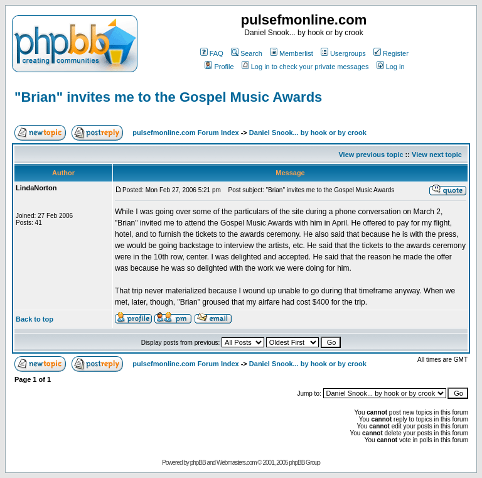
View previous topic (370, 154)
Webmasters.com (237, 462)
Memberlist (291, 53)
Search (246, 53)
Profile (219, 66)
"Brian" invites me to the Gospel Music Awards (168, 97)
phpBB (198, 462)
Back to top (34, 319)
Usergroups (343, 53)
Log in (391, 66)
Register (391, 53)
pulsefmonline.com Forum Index (185, 132)
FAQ (211, 53)
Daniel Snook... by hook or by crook (308, 132)
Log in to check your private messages (305, 66)
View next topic (437, 154)
